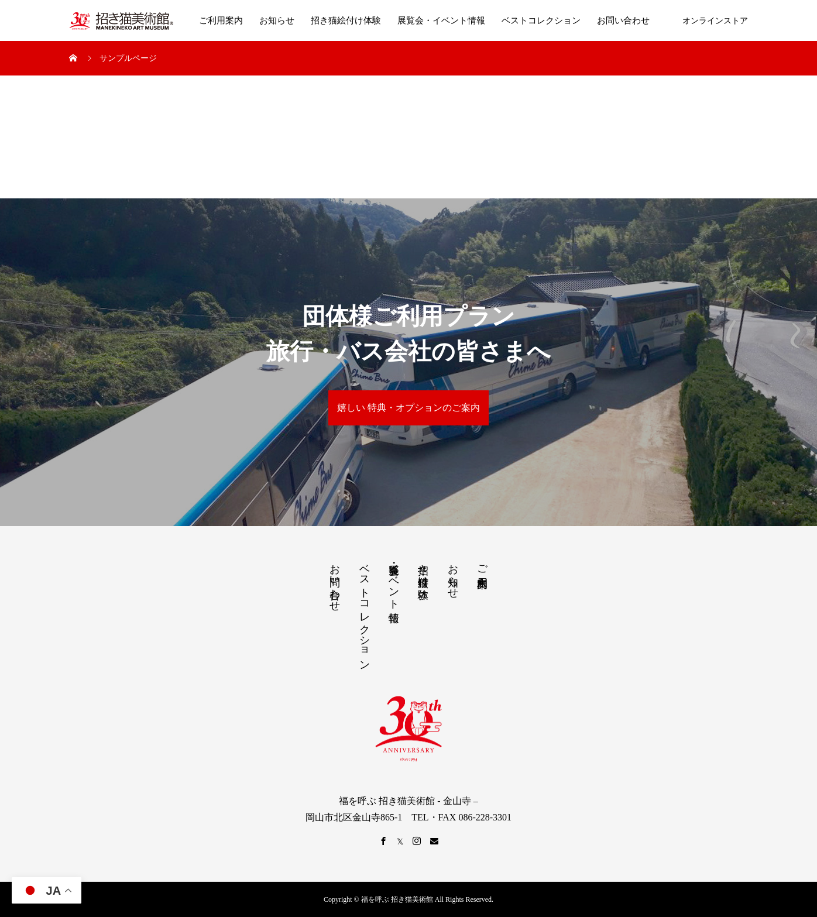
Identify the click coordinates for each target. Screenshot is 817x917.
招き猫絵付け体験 (346, 20)
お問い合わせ (623, 20)
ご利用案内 (221, 20)
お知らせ (276, 20)
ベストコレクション (541, 20)
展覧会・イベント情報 (441, 20)
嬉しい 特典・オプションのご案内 (408, 408)
